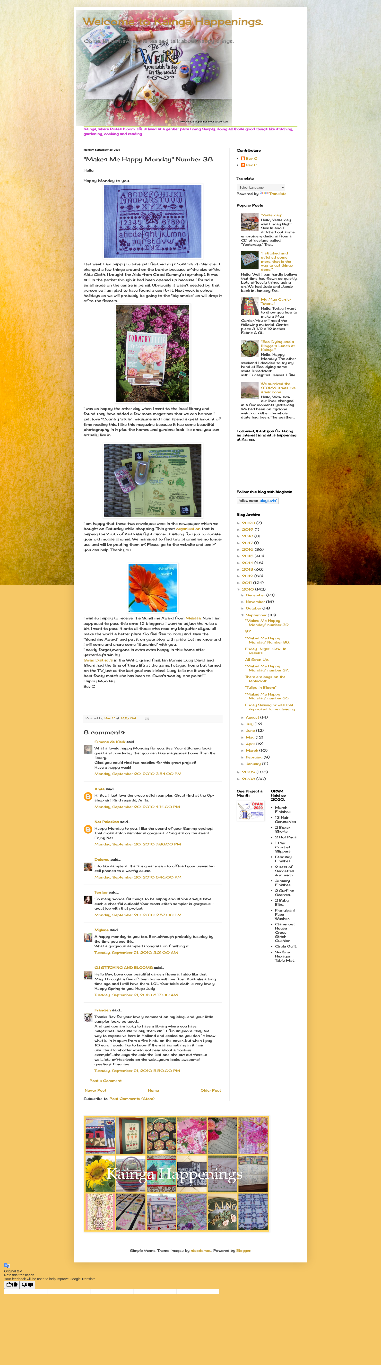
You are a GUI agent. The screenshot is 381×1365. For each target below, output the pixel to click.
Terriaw (101, 892)
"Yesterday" (271, 215)
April (251, 744)
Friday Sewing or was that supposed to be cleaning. (270, 707)
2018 (248, 536)
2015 (248, 556)
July (250, 724)
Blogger (243, 1250)
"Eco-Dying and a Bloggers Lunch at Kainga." (278, 345)
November (256, 602)
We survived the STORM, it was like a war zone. (278, 388)
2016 (248, 549)
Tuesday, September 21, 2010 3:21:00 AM (136, 952)
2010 (248, 589)
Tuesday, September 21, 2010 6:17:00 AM (136, 995)
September (257, 615)
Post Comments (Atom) (132, 1098)
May (251, 737)
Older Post (211, 1090)
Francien (103, 1010)
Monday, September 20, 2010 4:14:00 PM (137, 807)
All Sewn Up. (257, 659)
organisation (188, 528)
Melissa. (194, 618)
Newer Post (95, 1090)
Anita (99, 789)
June (251, 730)
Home (153, 1090)
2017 (248, 543)
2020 (249, 523)
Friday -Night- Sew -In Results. (265, 651)
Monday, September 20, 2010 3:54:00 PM (138, 774)
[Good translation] (12, 1285)
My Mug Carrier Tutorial (276, 301)
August (253, 717)
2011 (247, 583)
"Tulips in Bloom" (261, 687)
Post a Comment (105, 1080)
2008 (249, 779)
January (254, 764)
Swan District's (99, 660)
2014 (248, 563)
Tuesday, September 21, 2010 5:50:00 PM (137, 1071)
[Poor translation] (27, 1285)
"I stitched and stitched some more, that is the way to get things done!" (277, 261)
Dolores (102, 859)
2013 (248, 569)
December (256, 595)
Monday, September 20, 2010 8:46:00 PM (138, 877)
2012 (248, 576)
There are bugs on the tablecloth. (265, 679)
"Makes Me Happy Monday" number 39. (267, 622)
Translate (273, 193)
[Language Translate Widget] (261, 187)
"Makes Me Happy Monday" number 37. (267, 668)
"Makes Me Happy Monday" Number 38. (267, 640)
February (255, 757)
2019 (248, 529)
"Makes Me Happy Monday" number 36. (267, 696)
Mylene (102, 930)
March (252, 750)
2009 (249, 772)
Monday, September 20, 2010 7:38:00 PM (138, 844)
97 (248, 631)
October (254, 608)
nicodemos (201, 1250)
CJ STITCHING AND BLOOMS (124, 967)
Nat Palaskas (107, 822)
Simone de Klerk (110, 742)
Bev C (251, 158)
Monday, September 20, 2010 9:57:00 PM (138, 915)
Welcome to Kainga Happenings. (173, 21)
